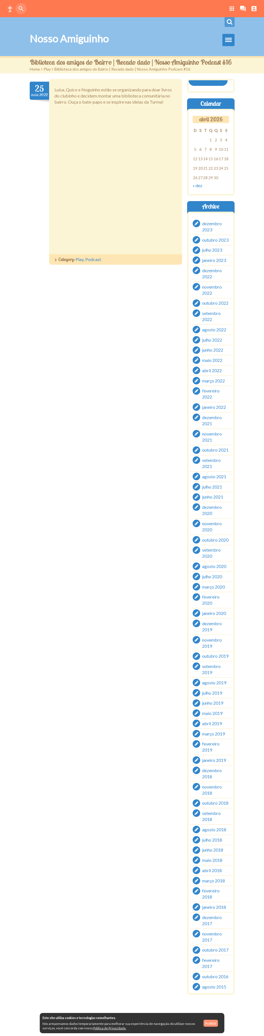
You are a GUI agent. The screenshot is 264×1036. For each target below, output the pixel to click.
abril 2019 (212, 723)
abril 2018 (212, 870)
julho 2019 (212, 692)
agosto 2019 (214, 682)
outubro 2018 (215, 802)
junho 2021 (212, 496)
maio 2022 (212, 360)
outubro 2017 (215, 949)
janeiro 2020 (214, 613)
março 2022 (213, 380)
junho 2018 (212, 849)
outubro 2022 (215, 303)
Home (35, 69)
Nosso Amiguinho (69, 38)
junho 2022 (212, 349)
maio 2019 (212, 713)
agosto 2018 (214, 829)
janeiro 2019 (214, 760)
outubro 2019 (215, 656)
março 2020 (213, 586)
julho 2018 (212, 839)
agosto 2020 (214, 566)
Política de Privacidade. (109, 1028)
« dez (197, 185)
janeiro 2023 (214, 260)
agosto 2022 (214, 329)
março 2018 (213, 880)
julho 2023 (212, 249)
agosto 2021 (214, 476)
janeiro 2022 (214, 407)
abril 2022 (212, 370)
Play (47, 69)
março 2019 (213, 733)
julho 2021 (212, 486)
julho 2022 (212, 339)
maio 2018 (212, 860)
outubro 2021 (215, 449)
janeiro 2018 (214, 907)
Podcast (93, 259)
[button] (10, 8)
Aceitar (210, 1023)
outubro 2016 (215, 976)
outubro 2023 (215, 239)
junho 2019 (212, 702)
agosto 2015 (214, 986)
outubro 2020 (215, 539)
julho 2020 (212, 576)
